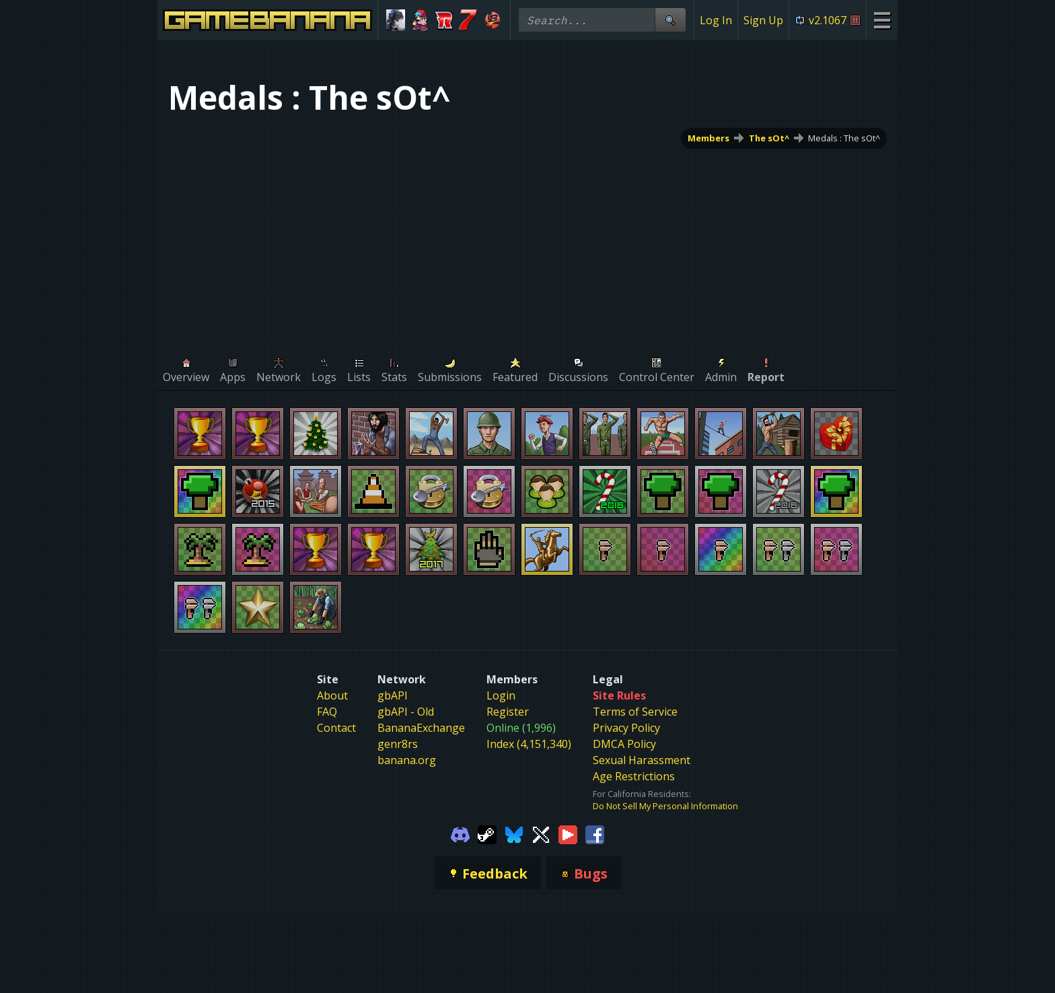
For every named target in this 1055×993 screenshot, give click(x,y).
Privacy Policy (626, 727)
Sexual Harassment (641, 760)
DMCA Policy (624, 744)
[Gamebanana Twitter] (541, 833)
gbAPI (392, 695)
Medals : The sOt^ (844, 138)
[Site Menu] (882, 20)
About (332, 695)
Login (500, 695)
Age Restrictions (634, 776)
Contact (336, 727)
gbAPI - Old (405, 711)
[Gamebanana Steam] (487, 833)
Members (708, 138)
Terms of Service (635, 711)
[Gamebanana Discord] (460, 833)
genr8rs (397, 744)
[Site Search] (670, 20)
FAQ (327, 711)
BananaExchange (421, 727)
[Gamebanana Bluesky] (514, 833)
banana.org (406, 760)
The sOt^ (769, 138)
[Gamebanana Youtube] (568, 833)
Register (507, 711)
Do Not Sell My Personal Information (665, 806)
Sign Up (763, 20)
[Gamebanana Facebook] (595, 833)
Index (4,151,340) (528, 744)
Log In (716, 20)
